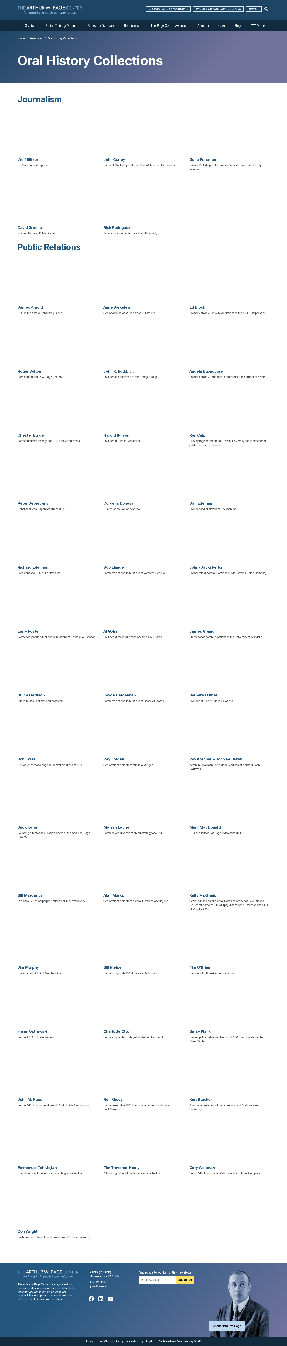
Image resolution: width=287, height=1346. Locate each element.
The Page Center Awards (168, 25)
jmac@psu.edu (98, 1286)
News (221, 25)
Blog (237, 25)
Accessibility (132, 1341)
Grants (29, 25)
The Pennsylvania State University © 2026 (180, 1341)
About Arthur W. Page (227, 1326)
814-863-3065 (98, 1282)
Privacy (89, 1341)
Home (21, 38)
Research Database (101, 25)
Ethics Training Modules (62, 25)
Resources (131, 25)
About (201, 25)
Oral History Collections (62, 38)
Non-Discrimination (110, 1341)
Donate (254, 8)
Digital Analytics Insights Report (218, 8)
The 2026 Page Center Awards (168, 8)
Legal (149, 1341)
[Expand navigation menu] (266, 8)
